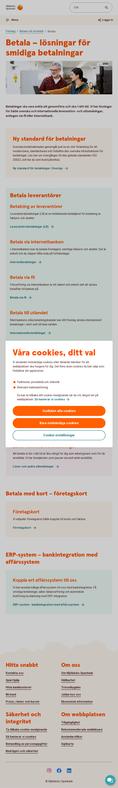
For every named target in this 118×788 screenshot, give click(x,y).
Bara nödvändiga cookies (59, 423)
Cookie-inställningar (59, 435)
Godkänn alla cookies (59, 411)
